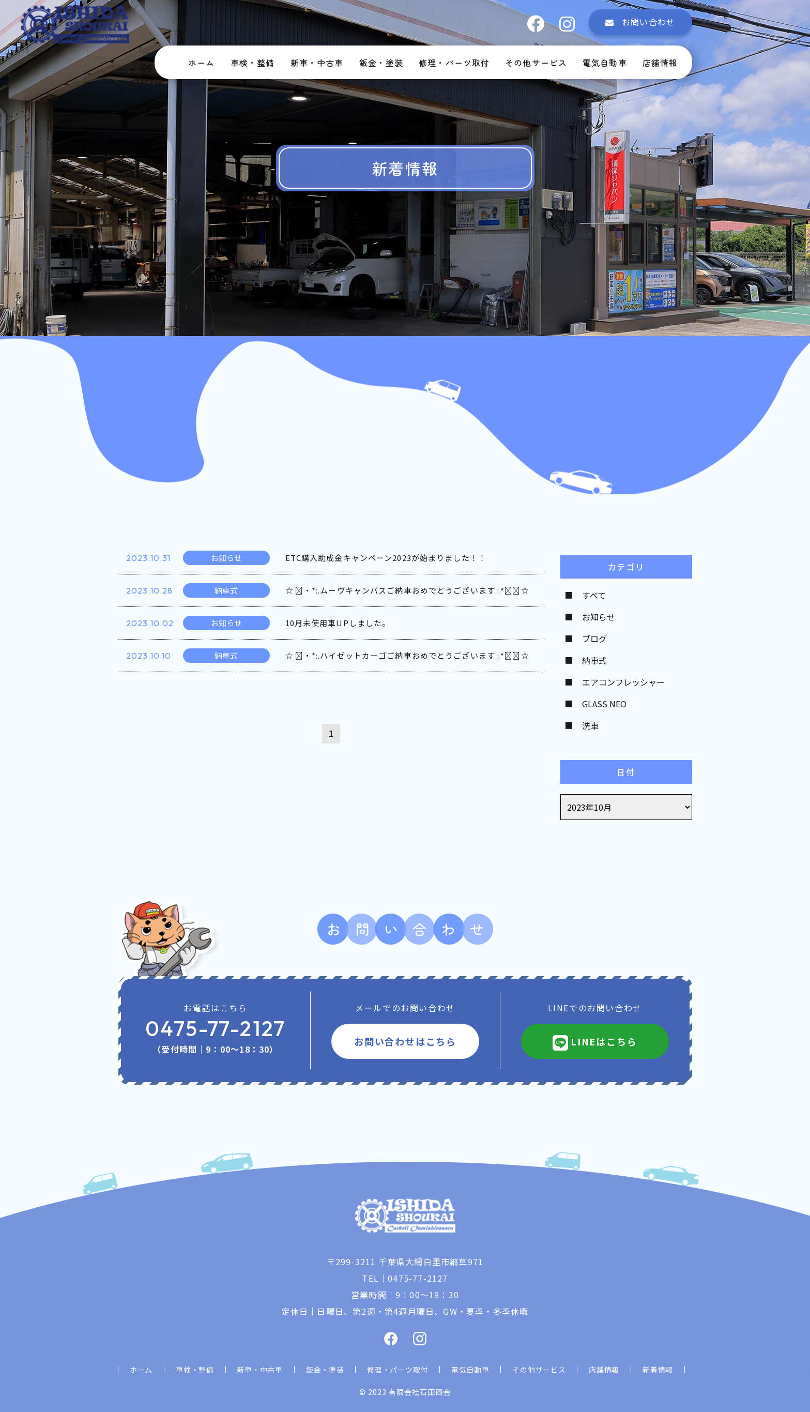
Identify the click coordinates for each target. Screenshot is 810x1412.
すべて (594, 595)
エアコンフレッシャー (623, 682)
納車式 (594, 660)
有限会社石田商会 (420, 1392)
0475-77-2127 (215, 1028)
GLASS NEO (604, 703)
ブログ (594, 638)
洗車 (590, 725)
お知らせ (598, 617)
